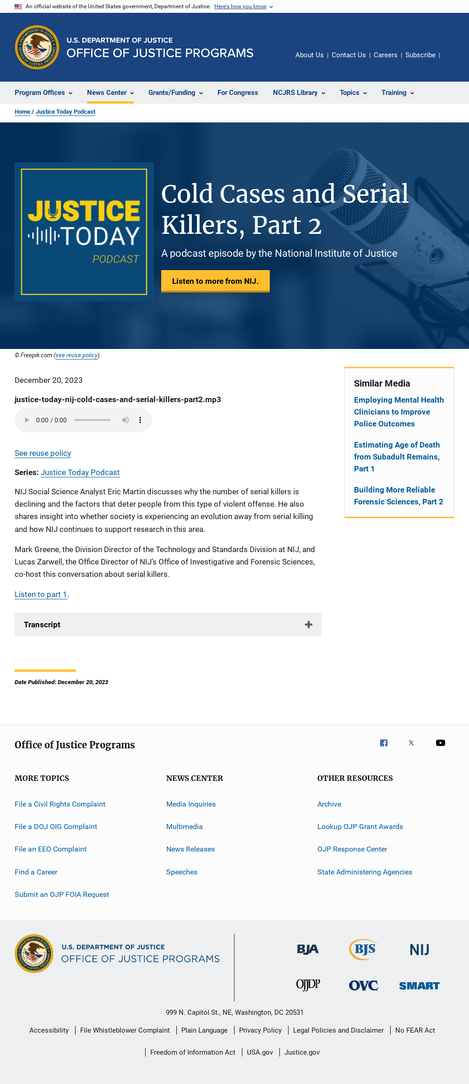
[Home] (160, 47)
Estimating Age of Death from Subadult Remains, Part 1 (397, 456)
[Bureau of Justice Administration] (308, 956)
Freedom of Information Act (192, 1052)
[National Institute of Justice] (419, 957)
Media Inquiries (191, 803)
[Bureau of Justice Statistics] (364, 962)
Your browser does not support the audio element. (83, 420)
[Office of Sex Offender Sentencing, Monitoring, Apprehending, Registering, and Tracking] (419, 991)
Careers (386, 55)
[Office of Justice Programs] (37, 47)
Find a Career (36, 871)
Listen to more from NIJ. (215, 281)
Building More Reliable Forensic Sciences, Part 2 (398, 495)
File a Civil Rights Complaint (60, 803)
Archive (329, 803)
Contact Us (349, 55)
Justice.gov (302, 1052)
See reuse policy (43, 453)
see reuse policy (76, 355)
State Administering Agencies (364, 871)
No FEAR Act (415, 1030)
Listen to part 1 (41, 594)
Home (22, 111)
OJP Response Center (352, 849)
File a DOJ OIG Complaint (56, 826)
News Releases (190, 849)
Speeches (181, 871)
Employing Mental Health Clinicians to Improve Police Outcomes (399, 411)
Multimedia (184, 826)
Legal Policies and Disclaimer (338, 1030)
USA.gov (260, 1052)
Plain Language (204, 1030)
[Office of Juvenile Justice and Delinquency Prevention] (308, 993)
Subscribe (420, 55)
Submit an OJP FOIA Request (62, 894)
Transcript (42, 624)
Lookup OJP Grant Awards (360, 826)
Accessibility (49, 1030)
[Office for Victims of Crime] (363, 992)
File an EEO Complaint (51, 849)
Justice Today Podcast (65, 111)
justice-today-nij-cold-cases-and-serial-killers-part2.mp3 (118, 399)
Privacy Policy (260, 1030)
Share (454, 61)
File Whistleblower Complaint (125, 1030)
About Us (309, 55)
